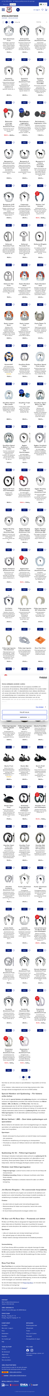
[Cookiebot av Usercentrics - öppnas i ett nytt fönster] (39, 678)
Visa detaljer (40, 707)
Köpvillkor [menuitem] (4, 1336)
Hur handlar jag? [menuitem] (6, 1339)
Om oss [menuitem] (4, 1349)
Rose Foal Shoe (28, 1283)
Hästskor (24, 1288)
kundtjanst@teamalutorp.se (11, 1302)
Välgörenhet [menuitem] (5, 1354)
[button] (3, 9)
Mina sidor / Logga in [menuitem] (7, 1328)
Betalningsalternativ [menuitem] (31, 1325)
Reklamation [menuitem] (5, 1333)
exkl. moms (12, 4)
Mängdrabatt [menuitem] (29, 1328)
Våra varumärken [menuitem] (6, 1360)
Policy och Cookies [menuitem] (31, 1333)
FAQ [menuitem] (3, 1341)
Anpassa (24, 717)
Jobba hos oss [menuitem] (6, 1357)
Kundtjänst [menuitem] (4, 1325)
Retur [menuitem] (3, 1331)
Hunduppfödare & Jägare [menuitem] (33, 1339)
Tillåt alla (24, 712)
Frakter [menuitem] (28, 1331)
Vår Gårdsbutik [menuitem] (6, 1352)
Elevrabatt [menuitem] (29, 1336)
